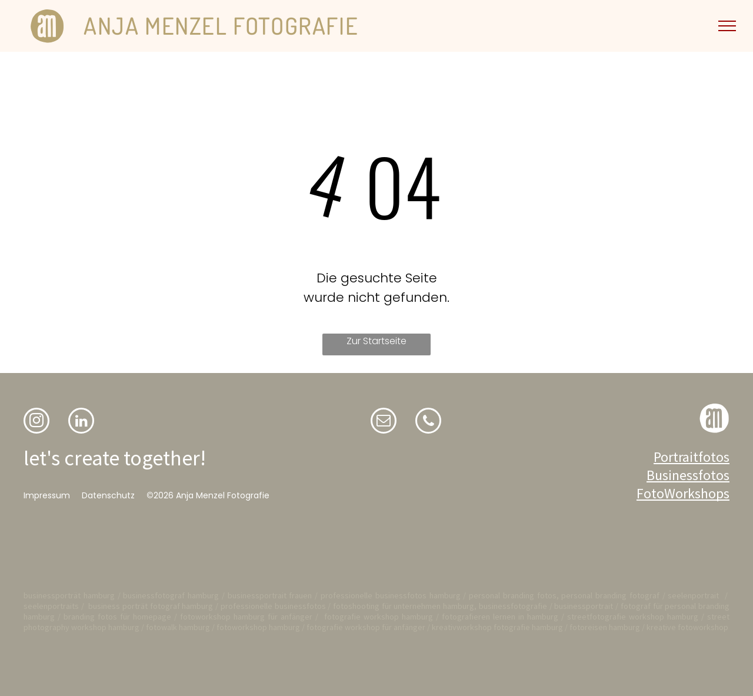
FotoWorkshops (683, 493)
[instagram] (36, 422)
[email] (384, 422)
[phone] (428, 422)
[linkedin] (81, 422)
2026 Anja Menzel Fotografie (211, 495)
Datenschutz (108, 495)
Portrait (676, 457)
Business (672, 475)
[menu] (727, 26)
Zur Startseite (376, 341)
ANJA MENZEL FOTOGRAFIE (221, 25)
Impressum (47, 495)
